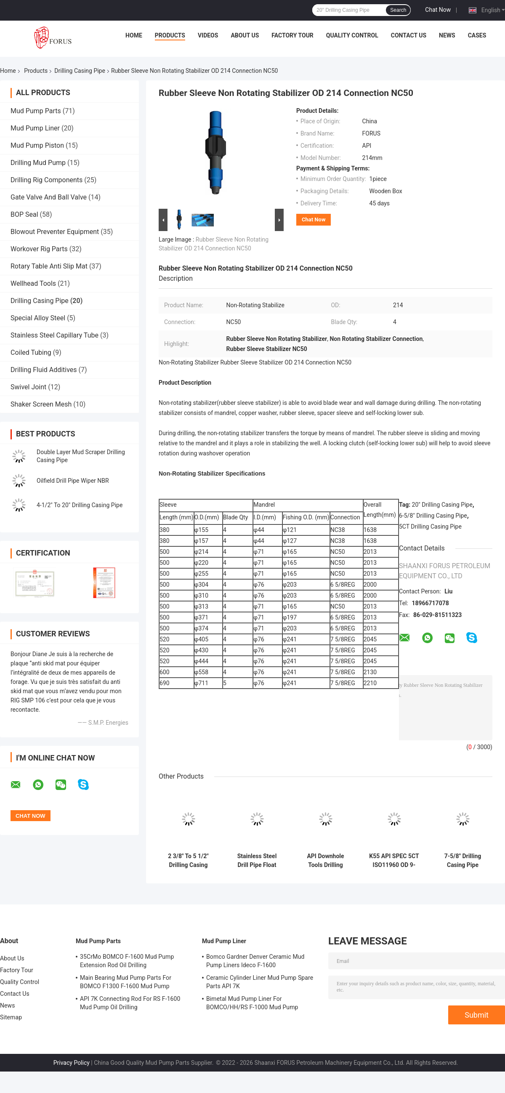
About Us (245, 35)
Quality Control (352, 35)
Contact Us (408, 35)
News (447, 35)
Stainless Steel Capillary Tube (54, 335)
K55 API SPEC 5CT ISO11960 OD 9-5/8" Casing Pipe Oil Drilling (394, 861)
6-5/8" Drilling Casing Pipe (433, 515)
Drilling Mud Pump (38, 163)
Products (170, 35)
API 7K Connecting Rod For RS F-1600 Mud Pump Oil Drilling (130, 1003)
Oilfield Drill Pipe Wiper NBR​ (73, 480)
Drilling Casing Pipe (79, 70)
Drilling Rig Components (46, 180)
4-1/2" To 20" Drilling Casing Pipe (79, 505)
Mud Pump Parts (36, 111)
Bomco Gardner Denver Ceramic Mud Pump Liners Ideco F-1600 (255, 960)
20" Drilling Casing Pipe (442, 504)
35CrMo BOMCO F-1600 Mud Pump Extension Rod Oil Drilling (127, 960)
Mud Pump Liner (35, 128)
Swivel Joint (28, 387)
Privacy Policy (71, 1062)
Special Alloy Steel (38, 318)
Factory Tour (292, 35)
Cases (477, 35)
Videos (208, 35)
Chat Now (438, 9)
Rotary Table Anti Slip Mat (49, 266)
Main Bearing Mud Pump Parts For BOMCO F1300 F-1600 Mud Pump (125, 981)
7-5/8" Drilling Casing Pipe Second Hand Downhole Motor (462, 861)
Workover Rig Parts (39, 249)
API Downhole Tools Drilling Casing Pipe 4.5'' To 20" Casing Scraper (325, 861)
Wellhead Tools (33, 283)
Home (133, 35)
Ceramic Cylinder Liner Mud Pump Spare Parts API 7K (259, 981)
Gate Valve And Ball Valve (49, 197)
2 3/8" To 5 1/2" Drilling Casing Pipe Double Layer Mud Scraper (189, 861)
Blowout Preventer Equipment (55, 232)
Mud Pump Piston (37, 145)
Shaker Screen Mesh (41, 404)
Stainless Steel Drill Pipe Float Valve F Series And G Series (257, 861)
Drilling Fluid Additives (44, 370)
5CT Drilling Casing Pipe (430, 526)
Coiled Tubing (31, 352)
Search (398, 10)
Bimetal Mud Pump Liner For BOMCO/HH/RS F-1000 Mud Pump (252, 1003)
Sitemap (11, 1017)
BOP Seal (24, 214)
